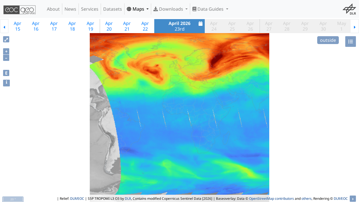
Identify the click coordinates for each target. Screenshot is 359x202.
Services (89, 9)
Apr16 (36, 26)
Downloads (168, 9)
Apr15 (17, 26)
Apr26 (250, 26)
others (307, 198)
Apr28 (287, 26)
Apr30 (323, 26)
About (53, 9)
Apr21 (127, 26)
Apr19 (90, 26)
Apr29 (305, 26)
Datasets (112, 9)
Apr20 (109, 26)
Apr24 (214, 26)
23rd (186, 26)
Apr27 (269, 26)
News (70, 9)
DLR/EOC (77, 198)
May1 (341, 26)
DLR (128, 198)
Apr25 (232, 26)
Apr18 (72, 26)
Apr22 (145, 26)
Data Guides (208, 9)
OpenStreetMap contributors (271, 198)
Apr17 (54, 26)
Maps (136, 9)
